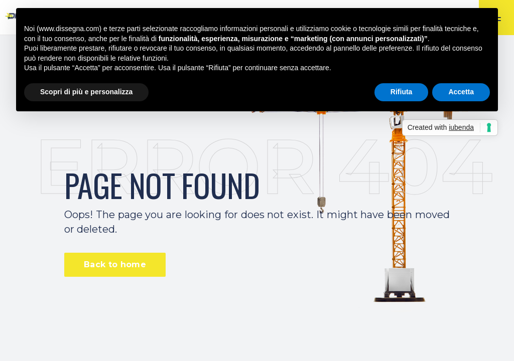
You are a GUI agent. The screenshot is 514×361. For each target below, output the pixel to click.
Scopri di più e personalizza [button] (86, 92)
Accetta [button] (461, 92)
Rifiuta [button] (402, 92)
